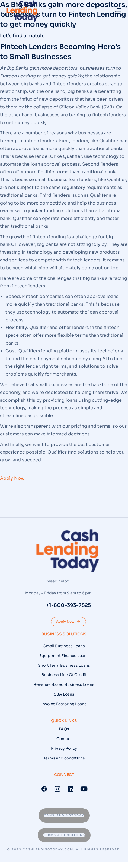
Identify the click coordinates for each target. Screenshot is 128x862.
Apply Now (68, 621)
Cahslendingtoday (64, 815)
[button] (118, 11)
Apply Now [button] (12, 478)
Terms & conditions (64, 835)
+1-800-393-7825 (68, 605)
